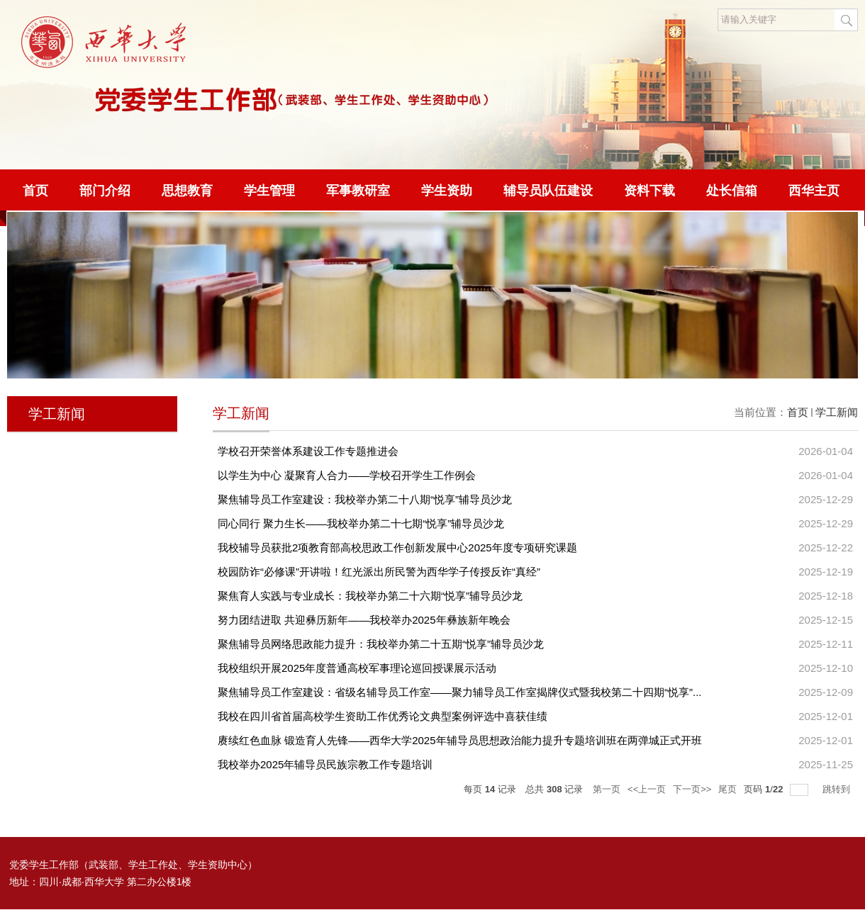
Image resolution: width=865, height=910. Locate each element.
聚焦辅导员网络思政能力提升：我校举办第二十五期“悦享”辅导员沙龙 (381, 644)
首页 (35, 191)
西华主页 (813, 191)
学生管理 (269, 191)
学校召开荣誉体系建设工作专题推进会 (308, 451)
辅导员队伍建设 (548, 191)
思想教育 (187, 191)
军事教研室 (358, 191)
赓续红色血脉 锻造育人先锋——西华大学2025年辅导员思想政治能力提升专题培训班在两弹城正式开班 (460, 740)
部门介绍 (104, 191)
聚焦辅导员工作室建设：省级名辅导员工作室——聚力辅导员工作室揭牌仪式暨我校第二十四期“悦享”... (460, 692)
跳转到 (837, 789)
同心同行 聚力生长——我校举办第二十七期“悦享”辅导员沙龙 (361, 523)
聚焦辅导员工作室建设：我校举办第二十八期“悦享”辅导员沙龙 (365, 499)
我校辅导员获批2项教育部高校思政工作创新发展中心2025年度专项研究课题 (397, 547)
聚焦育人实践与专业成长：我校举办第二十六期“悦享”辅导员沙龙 (370, 596)
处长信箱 (731, 191)
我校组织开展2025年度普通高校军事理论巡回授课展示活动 (357, 668)
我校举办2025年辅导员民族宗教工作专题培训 (325, 764)
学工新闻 (836, 412)
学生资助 (446, 191)
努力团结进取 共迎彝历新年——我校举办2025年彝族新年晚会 (364, 620)
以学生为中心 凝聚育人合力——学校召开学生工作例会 (347, 475)
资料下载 (649, 191)
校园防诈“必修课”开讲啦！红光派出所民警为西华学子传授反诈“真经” (379, 572)
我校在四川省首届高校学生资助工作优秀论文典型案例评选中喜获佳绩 (382, 716)
